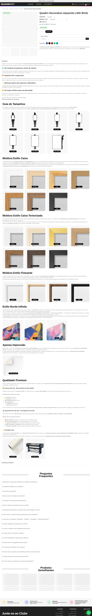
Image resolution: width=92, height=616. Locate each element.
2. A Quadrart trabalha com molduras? (15, 487)
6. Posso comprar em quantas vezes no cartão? (19, 506)
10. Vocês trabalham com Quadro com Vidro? (18, 525)
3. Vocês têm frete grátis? (11, 492)
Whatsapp (54, 43)
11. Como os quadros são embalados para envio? (20, 529)
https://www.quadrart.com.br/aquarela (10, 99)
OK (87, 38)
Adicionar (49, 31)
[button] (46, 1)
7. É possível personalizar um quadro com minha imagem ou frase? (26, 511)
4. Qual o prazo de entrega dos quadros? (16, 497)
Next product (89, 9)
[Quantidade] (42, 31)
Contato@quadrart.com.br (81, 601)
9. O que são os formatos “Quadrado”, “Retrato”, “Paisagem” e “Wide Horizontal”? (32, 520)
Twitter (49, 43)
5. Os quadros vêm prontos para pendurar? (17, 501)
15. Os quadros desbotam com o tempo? (16, 548)
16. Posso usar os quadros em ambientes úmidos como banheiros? (26, 553)
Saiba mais (82, 48)
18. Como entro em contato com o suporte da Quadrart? (22, 562)
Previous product (86, 9)
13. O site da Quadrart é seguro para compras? (19, 539)
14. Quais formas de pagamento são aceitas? (18, 543)
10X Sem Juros (33, 602)
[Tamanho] (51, 17)
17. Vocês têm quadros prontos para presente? (19, 557)
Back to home (87, 9)
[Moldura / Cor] (59, 19)
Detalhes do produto (8, 463)
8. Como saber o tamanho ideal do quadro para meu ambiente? (25, 515)
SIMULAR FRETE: (44, 36)
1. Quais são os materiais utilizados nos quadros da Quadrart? (24, 483)
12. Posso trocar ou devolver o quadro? (16, 534)
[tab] (46, 483)
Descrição (5, 61)
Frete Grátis (10, 602)
